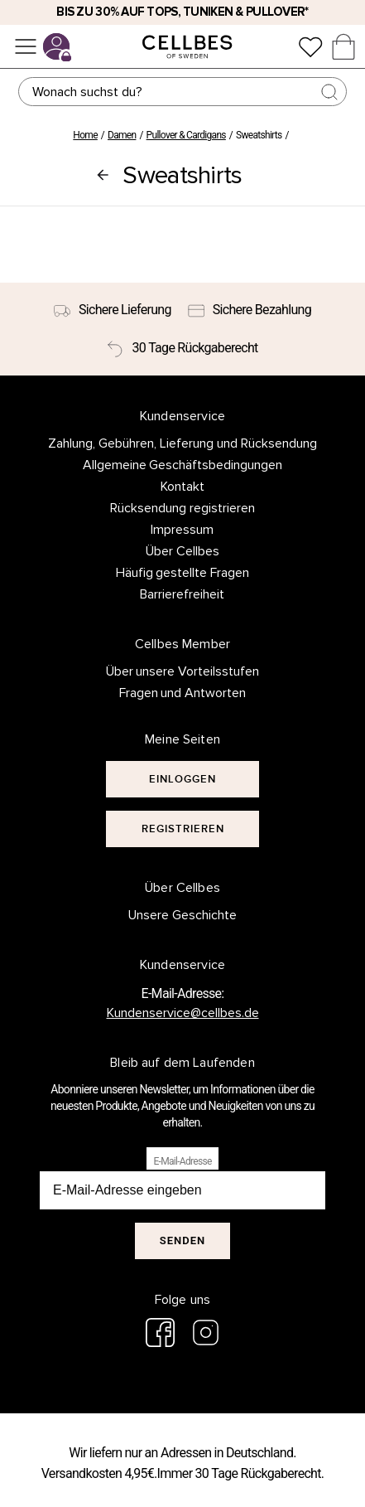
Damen (122, 135)
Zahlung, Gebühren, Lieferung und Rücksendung (182, 443)
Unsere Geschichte (182, 915)
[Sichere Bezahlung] (249, 310)
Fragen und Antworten (183, 693)
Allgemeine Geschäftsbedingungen (183, 465)
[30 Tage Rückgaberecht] (182, 348)
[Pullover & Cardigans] (102, 175)
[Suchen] (182, 91)
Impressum (182, 529)
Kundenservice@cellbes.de (183, 1013)
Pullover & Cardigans (186, 135)
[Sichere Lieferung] (113, 310)
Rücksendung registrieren (182, 508)
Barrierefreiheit (182, 594)
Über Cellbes (182, 551)
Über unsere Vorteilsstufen (183, 671)
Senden (182, 1240)
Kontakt (182, 486)
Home (85, 135)
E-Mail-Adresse (182, 1161)
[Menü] (25, 46)
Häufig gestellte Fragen (183, 573)
